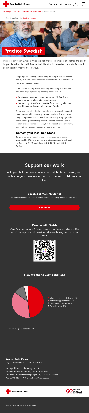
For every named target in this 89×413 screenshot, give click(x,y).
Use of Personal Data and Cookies (21, 404)
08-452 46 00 (19, 377)
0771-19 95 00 (26, 143)
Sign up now (44, 207)
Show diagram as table (19, 328)
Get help (53, 4)
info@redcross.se (53, 139)
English (26, 18)
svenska (33, 18)
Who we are (65, 4)
